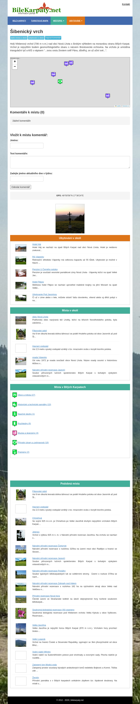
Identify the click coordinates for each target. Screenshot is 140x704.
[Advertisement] (90, 8)
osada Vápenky (39, 357)
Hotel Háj (36, 244)
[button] (107, 96)
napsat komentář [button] (53, 38)
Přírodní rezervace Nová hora (46, 596)
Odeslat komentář (20, 187)
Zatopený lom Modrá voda (44, 665)
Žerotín (35, 677)
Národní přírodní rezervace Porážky (49, 571)
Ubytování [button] (75, 21)
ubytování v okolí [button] (36, 38)
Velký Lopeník (38, 639)
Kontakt (126, 4)
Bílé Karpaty (19, 21)
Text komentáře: (19, 153)
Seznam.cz (126, 106)
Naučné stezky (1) (26, 414)
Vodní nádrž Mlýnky (41, 652)
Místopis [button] (58, 21)
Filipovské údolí (39, 331)
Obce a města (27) (26, 395)
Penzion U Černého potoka (44, 269)
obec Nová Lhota (40, 317)
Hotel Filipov (38, 282)
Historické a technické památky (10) (34, 404)
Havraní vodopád (40, 346)
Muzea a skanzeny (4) (28, 433)
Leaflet (118, 106)
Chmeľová (37, 518)
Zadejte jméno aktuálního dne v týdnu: (31, 173)
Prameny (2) (23, 452)
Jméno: (14, 140)
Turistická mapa (39, 21)
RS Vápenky (38, 257)
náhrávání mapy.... (69, 82)
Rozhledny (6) (24, 423)
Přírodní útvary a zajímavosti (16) (33, 442)
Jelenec (35, 532)
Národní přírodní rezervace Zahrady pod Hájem (54, 583)
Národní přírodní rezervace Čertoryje (49, 546)
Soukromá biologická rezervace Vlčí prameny (53, 610)
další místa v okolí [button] (19, 38)
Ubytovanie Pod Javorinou (44, 294)
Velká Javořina (39, 625)
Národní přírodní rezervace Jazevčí (48, 370)
